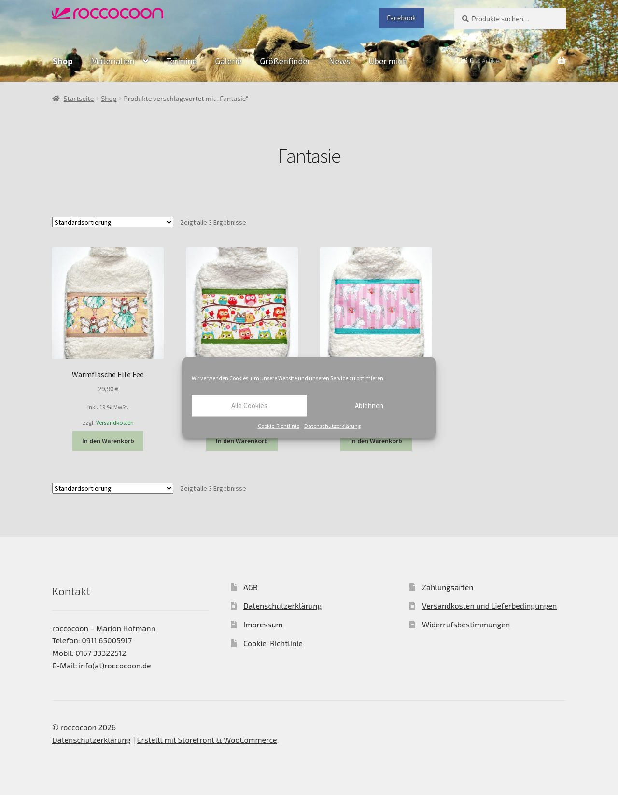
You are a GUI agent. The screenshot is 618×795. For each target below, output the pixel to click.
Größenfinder (285, 61)
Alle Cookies (249, 405)
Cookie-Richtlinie (278, 425)
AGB (250, 587)
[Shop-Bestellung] (112, 222)
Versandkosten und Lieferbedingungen (489, 605)
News (340, 61)
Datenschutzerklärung (332, 425)
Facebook (401, 18)
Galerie (228, 61)
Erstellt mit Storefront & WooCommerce (207, 739)
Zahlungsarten (448, 587)
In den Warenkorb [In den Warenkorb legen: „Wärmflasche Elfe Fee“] (108, 441)
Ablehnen (369, 405)
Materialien (112, 61)
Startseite (79, 98)
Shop (62, 61)
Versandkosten (115, 422)
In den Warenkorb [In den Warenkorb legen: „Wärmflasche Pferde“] (376, 441)
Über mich (388, 61)
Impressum (263, 624)
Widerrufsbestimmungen (466, 624)
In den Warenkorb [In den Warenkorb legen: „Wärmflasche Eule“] (242, 441)
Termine (181, 61)
